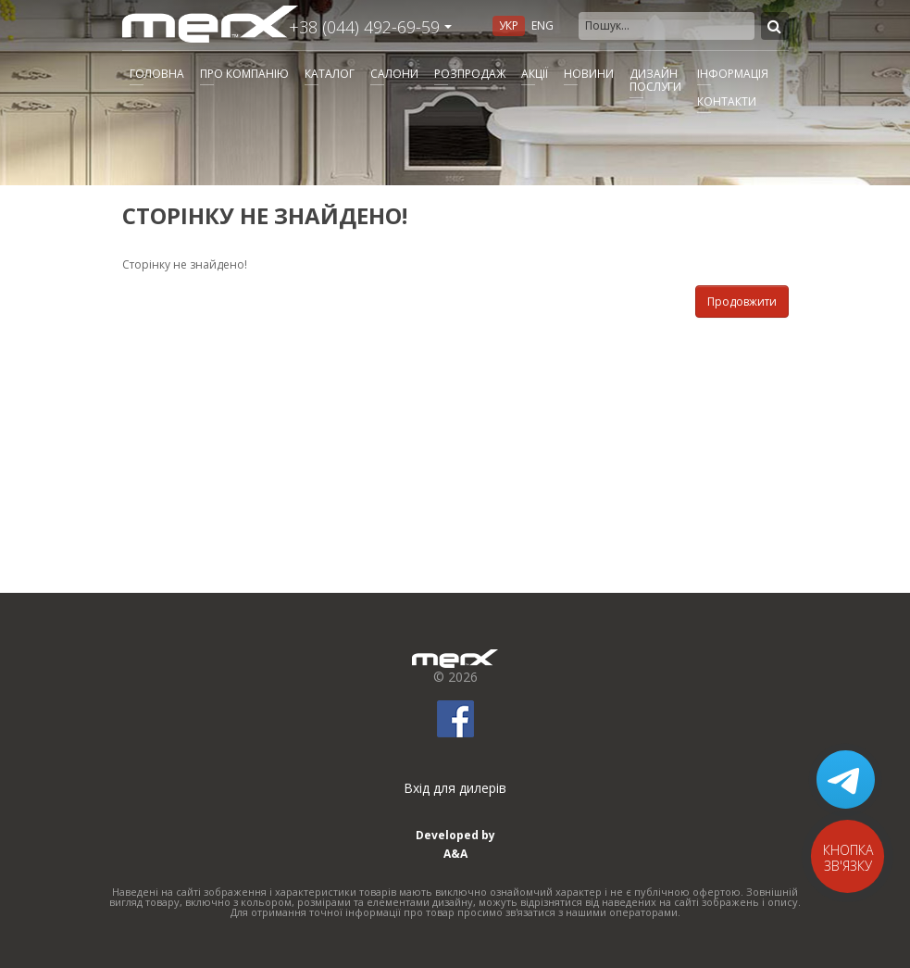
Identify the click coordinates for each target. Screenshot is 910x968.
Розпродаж (469, 74)
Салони (394, 74)
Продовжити (742, 301)
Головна (157, 74)
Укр (508, 25)
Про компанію (244, 74)
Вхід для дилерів (455, 788)
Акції (534, 74)
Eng (542, 25)
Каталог (330, 74)
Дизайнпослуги (655, 80)
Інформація (732, 74)
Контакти (726, 101)
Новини (589, 74)
